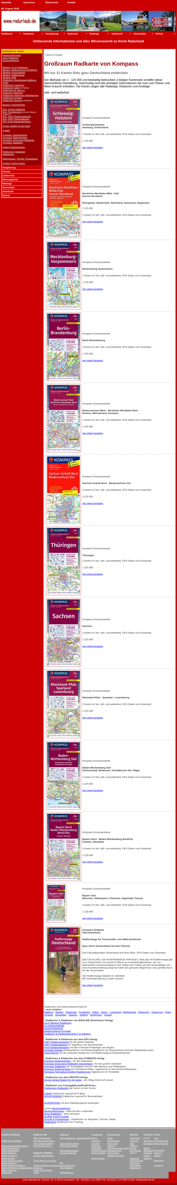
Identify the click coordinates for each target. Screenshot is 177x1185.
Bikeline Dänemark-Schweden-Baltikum (17, 1168)
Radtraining (8, 154)
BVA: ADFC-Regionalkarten (16, 119)
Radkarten (28, 34)
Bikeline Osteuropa (9, 1170)
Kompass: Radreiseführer (15, 135)
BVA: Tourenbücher (12, 112)
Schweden (60, 1015)
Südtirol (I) (111, 1146)
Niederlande (129, 1012)
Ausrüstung (96, 1141)
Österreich (143, 1012)
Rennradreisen (113, 1153)
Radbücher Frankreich (13, 85)
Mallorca (147, 1148)
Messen (157, 1156)
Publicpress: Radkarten (14, 152)
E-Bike (110, 1138)
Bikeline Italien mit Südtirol (11, 1161)
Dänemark (71, 1012)
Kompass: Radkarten (13, 143)
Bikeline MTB (6, 1173)
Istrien (104, 1012)
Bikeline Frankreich (9, 1163)
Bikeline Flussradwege (10, 1148)
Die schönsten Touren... (43, 1146)
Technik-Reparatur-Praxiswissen (46, 1166)
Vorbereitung (96, 1148)
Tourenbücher (51, 1053)
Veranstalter (140, 34)
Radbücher (7, 34)
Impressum (29, 2)
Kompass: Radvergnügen (15, 138)
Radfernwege (135, 1168)
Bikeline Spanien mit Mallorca (13, 1166)
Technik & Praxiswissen (56, 1119)
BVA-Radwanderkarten (69, 1151)
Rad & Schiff (112, 1144)
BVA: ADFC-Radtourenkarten (17, 116)
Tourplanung (51, 34)
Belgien (59, 1012)
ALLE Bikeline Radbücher (57, 1023)
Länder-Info (96, 1146)
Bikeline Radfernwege (10, 1151)
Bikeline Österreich (9, 1153)
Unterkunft (117, 34)
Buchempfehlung (11, 60)
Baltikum (48, 1012)
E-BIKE (6, 130)
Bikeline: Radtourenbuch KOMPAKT (20, 70)
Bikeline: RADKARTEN (14, 105)
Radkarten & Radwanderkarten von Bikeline (67, 1034)
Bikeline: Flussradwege (14, 72)
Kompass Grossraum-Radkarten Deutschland (68, 1063)
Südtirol (84, 1015)
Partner (159, 34)
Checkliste (95, 1144)
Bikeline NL (6, 1156)
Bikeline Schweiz (8, 1158)
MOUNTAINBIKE (53, 1096)
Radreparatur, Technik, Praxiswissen (20, 159)
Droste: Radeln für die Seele (16, 126)
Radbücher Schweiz (12, 98)
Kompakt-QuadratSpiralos (44, 1141)
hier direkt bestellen (92, 147)
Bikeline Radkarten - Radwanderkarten (75, 1138)
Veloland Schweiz (98, 1153)
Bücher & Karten (98, 1158)
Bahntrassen (135, 1163)
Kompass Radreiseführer (57, 1061)
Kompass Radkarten (55, 1066)
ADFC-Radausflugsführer (44, 1144)
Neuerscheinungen (12, 55)
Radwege (94, 34)
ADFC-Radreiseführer (42, 1138)
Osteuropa (157, 1012)
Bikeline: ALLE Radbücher (15, 67)
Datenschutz (51, 2)
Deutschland (135, 1138)
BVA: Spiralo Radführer (14, 109)
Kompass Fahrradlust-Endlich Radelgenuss (67, 1072)
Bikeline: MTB (9, 78)
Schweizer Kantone (99, 1151)
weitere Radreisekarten (14, 147)
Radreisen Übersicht (115, 1156)
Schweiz (48, 1015)
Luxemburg (116, 1012)
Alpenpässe (148, 1141)
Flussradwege (135, 1166)
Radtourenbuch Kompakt (57, 1031)
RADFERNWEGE (53, 1028)
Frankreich (84, 1012)
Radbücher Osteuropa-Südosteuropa (20, 95)
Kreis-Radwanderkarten (56, 1047)
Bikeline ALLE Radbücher (11, 1141)
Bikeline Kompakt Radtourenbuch (14, 1146)
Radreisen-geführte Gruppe (118, 1148)
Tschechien (96, 1015)
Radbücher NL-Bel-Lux (14, 90)
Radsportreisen (113, 1141)
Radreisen (72, 34)
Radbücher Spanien (12, 100)
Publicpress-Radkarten (56, 1088)
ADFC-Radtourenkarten (56, 1042)
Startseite (6, 2)
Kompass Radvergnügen (57, 1069)
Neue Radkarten (10, 58)
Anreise (94, 1138)
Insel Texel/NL (135, 1151)
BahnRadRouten (136, 1161)
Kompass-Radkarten (68, 1153)
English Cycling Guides (14, 163)
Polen (168, 1012)
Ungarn (108, 1015)
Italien (95, 1012)
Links (156, 1138)
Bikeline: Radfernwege (13, 75)
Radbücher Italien (11, 88)
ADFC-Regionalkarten (69, 1146)
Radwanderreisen (114, 1151)
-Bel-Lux (14, 1156)
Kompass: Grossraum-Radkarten (18, 140)
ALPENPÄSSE (52, 1103)
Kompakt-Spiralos (53, 1050)
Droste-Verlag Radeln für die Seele (63, 1080)
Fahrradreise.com (161, 1141)
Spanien (73, 1015)
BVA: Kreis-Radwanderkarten (17, 121)
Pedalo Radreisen (161, 1144)
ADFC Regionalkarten (55, 1044)
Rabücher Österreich (13, 93)
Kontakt (71, 2)
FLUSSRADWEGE (54, 1025)
